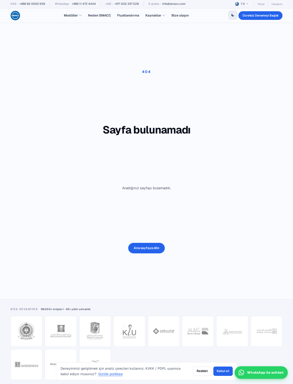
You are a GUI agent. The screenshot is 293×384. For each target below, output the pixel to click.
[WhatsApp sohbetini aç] (261, 372)
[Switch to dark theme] (232, 15)
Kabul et (223, 371)
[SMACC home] (15, 15)
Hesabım (276, 4)
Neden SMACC (99, 15)
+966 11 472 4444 (84, 4)
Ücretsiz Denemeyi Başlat (260, 15)
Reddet (202, 371)
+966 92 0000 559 (32, 4)
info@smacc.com (174, 4)
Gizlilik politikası (110, 374)
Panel (261, 4)
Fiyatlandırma (128, 15)
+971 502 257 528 (126, 4)
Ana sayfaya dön (146, 248)
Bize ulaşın (180, 15)
